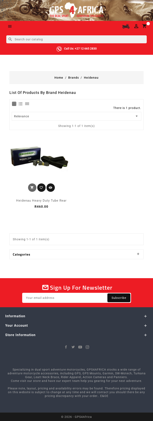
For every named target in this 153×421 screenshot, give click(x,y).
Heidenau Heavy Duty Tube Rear (41, 200)
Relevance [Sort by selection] (76, 116)
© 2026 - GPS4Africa (76, 416)
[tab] (14, 103)
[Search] (76, 39)
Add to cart (32, 187)
